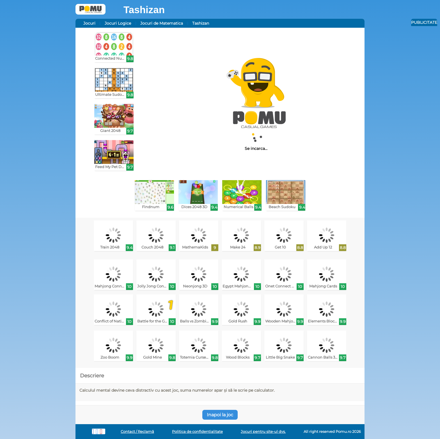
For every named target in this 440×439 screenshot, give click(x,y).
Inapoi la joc (220, 414)
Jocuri (89, 23)
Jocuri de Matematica (161, 23)
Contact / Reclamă (137, 431)
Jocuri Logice (118, 23)
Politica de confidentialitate (197, 431)
